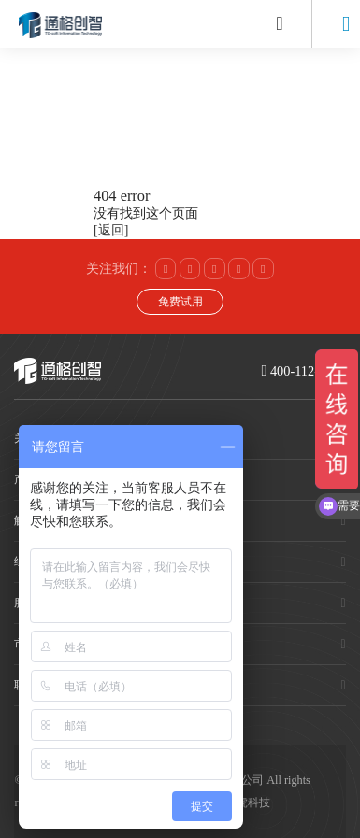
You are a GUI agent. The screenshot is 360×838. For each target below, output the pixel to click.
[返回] (111, 230)
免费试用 (180, 301)
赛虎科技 (247, 802)
